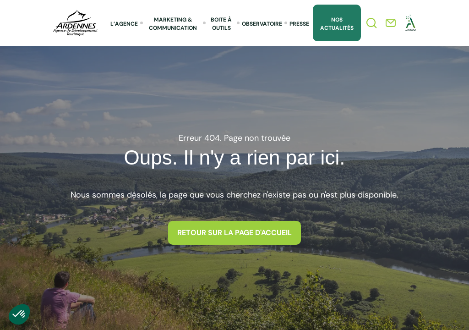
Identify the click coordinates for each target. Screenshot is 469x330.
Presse (299, 24)
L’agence (124, 24)
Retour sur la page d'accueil (234, 232)
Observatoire (262, 24)
